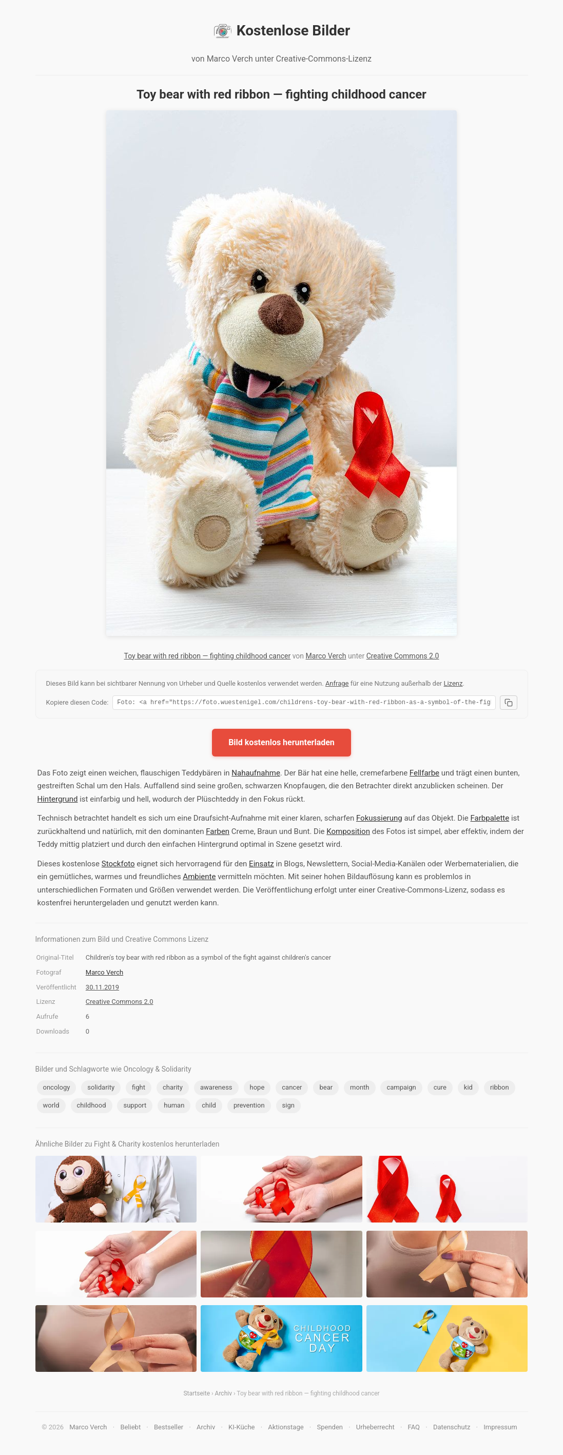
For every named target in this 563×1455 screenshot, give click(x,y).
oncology (56, 1089)
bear (326, 1089)
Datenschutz (451, 1428)
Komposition (348, 833)
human (174, 1107)
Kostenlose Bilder (281, 31)
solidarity (100, 1089)
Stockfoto (118, 865)
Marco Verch (326, 656)
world (51, 1107)
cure (440, 1089)
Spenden (330, 1428)
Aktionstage (285, 1428)
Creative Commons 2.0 (402, 656)
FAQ (414, 1428)
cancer (292, 1089)
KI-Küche (241, 1428)
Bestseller (168, 1428)
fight (138, 1089)
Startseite (196, 1395)
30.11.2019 (102, 989)
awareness (216, 1089)
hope (257, 1089)
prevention (249, 1107)
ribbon (499, 1089)
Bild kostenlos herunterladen (281, 744)
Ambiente (199, 878)
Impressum (500, 1428)
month (359, 1089)
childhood (91, 1107)
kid (468, 1089)
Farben (217, 833)
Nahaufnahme (255, 774)
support (134, 1107)
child (209, 1107)
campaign (401, 1089)
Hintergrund (57, 800)
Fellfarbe (424, 774)
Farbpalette (490, 819)
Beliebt (130, 1428)
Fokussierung (379, 819)
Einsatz (261, 865)
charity (173, 1089)
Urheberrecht (375, 1428)
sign (288, 1107)
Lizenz (452, 683)
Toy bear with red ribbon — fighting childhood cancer (207, 656)
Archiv (223, 1395)
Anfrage (337, 683)
